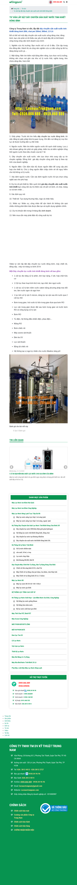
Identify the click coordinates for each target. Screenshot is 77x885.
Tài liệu (7, 733)
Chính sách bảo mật (21, 811)
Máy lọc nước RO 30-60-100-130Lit (28, 584)
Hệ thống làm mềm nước (24, 605)
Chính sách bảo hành (22, 822)
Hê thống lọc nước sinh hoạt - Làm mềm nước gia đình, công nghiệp (35, 598)
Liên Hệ (7, 735)
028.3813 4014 (26, 704)
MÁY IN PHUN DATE (18, 630)
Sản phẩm (8, 718)
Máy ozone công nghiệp (20, 619)
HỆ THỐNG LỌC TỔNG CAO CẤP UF (23, 592)
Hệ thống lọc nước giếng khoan (26, 601)
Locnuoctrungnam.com (30, 790)
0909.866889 (28, 694)
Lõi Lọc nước (16, 641)
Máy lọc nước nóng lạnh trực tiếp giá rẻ (26, 514)
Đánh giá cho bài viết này (18, 426)
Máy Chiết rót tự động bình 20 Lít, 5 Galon (30, 576)
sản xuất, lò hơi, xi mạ (23, 552)
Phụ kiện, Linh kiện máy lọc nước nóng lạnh (27, 668)
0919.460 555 (25, 700)
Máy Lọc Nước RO (18, 580)
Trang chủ (16, 9)
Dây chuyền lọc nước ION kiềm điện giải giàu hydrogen (34, 529)
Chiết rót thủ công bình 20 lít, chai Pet (29, 568)
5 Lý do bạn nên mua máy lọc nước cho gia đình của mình (31, 474)
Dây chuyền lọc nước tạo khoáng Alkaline (30, 537)
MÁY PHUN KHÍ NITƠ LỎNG (21, 624)
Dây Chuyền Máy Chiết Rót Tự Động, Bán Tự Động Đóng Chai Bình (33, 565)
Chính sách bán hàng (22, 826)
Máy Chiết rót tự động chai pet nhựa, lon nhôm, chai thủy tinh (36, 572)
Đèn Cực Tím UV (17, 635)
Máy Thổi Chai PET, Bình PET (21, 613)
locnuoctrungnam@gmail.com (30, 786)
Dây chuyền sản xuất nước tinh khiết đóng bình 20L (33, 541)
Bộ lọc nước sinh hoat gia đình (26, 609)
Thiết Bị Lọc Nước (18, 652)
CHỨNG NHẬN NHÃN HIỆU (24, 830)
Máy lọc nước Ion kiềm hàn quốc (23, 503)
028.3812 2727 (37, 769)
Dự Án (6, 723)
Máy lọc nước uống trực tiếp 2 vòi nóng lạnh (31, 517)
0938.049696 (24, 686)
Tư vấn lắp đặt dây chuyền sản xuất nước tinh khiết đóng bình (33, 11)
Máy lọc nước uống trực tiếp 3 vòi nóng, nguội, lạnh (33, 521)
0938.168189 (28, 697)
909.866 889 (27, 782)
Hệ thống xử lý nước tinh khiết (22, 545)
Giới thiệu (7, 721)
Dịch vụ (7, 726)
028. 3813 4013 (23, 769)
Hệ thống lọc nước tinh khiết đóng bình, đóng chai (33, 533)
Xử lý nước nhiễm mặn (23, 549)
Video (6, 730)
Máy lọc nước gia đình (23, 588)
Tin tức (24, 9)
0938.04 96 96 (31, 690)
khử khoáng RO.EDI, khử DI (25, 560)
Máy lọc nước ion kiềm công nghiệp (24, 508)
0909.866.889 (57, 2)
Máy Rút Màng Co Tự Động (21, 657)
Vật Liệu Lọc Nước (18, 646)
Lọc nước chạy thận (22, 556)
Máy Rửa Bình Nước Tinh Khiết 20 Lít (24, 662)
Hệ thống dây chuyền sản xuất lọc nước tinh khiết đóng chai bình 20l (36, 526)
